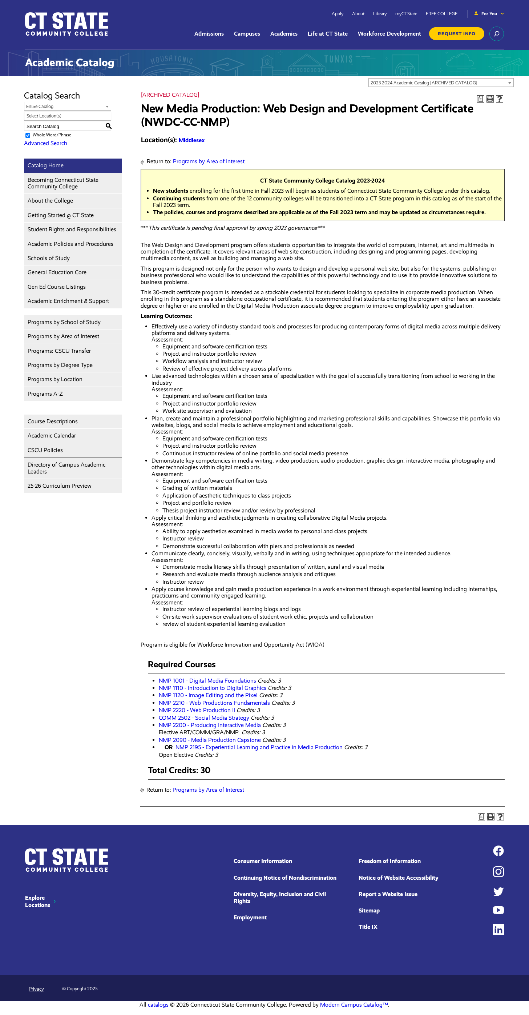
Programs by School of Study (64, 322)
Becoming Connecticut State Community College (63, 183)
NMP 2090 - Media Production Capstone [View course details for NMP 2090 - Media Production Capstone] (210, 739)
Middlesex (192, 140)
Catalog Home (46, 165)
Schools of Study (49, 258)
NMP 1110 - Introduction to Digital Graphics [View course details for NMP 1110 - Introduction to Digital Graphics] (212, 687)
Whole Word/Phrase (52, 134)
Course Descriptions (53, 421)
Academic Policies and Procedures (70, 243)
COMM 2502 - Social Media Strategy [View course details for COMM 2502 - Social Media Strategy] (204, 717)
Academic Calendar (52, 435)
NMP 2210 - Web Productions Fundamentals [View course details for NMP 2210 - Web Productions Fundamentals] (214, 702)
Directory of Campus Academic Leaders (66, 468)
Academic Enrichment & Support (68, 300)
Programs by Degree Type (60, 364)
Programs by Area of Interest (63, 336)
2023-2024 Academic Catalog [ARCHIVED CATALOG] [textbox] (424, 82)
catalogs (158, 1004)
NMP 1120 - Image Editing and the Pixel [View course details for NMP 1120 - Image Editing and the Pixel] (208, 695)
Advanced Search (45, 143)
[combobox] (441, 82)
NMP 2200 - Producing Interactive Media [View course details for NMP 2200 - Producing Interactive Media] (210, 725)
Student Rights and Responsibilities (72, 229)
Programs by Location (55, 379)
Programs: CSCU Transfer (59, 350)
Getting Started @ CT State (61, 215)
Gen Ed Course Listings (57, 286)
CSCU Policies (45, 450)
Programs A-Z (45, 393)
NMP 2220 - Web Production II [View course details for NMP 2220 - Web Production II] (197, 710)
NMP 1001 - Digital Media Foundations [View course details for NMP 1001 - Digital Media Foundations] (207, 680)
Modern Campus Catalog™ (354, 1004)
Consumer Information (263, 861)
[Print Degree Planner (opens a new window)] (480, 99)
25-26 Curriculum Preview (60, 485)
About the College (50, 200)
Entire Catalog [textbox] (39, 106)
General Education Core (57, 272)
